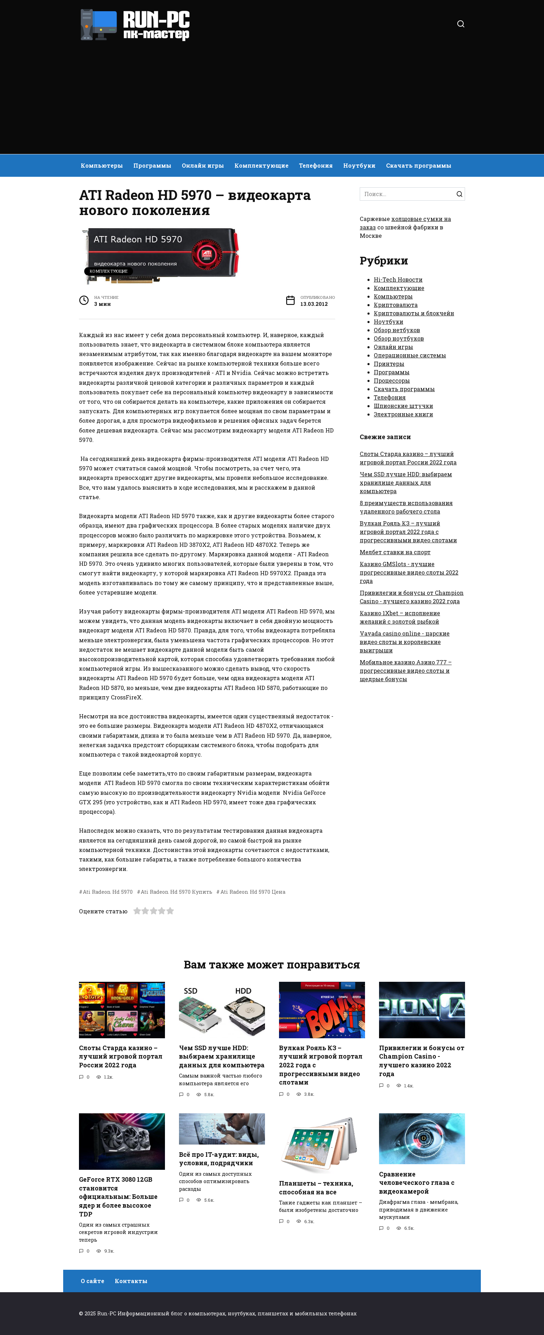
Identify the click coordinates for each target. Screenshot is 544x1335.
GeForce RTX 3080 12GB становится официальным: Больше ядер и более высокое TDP (118, 1196)
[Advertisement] (272, 95)
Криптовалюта (396, 304)
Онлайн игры (203, 165)
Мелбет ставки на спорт (395, 552)
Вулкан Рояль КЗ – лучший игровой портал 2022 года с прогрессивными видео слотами (408, 531)
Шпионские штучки (403, 405)
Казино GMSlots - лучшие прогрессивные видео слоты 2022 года (409, 572)
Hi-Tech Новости (398, 279)
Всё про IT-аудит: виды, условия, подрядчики (219, 1158)
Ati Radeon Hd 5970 (108, 891)
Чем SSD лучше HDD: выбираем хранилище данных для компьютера (406, 482)
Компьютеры (102, 165)
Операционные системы (410, 355)
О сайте (92, 1281)
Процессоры (392, 380)
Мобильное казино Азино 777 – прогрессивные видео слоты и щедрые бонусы (406, 670)
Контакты (131, 1281)
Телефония (316, 165)
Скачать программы (418, 165)
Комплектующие (261, 165)
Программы (152, 165)
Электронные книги (403, 414)
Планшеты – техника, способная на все (316, 1187)
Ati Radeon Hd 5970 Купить (176, 891)
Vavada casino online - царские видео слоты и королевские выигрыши (405, 642)
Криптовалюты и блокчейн (414, 313)
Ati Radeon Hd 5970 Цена (252, 891)
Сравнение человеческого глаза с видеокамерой (417, 1182)
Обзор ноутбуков (399, 338)
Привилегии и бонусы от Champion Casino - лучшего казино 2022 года (421, 1061)
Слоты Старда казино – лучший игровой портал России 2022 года (120, 1056)
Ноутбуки (359, 165)
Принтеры (389, 363)
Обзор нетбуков (397, 330)
